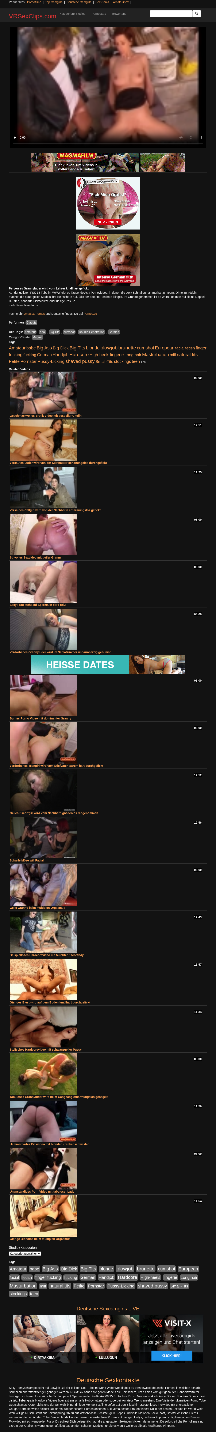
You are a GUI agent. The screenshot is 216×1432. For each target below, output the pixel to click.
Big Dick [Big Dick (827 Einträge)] (61, 347)
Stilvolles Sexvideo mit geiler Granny (36, 557)
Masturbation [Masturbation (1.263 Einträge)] (155, 354)
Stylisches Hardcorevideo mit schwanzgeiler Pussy (46, 1049)
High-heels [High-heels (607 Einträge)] (99, 354)
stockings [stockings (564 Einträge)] (122, 361)
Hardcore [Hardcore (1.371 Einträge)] (79, 354)
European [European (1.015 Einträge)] (164, 347)
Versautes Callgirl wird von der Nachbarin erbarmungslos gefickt (55, 510)
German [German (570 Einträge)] (44, 354)
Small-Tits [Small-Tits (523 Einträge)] (104, 361)
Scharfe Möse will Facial (27, 860)
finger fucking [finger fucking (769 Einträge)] (48, 1277)
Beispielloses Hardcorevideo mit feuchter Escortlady (47, 955)
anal (42, 332)
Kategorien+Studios (72, 13)
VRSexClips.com (32, 16)
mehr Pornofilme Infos (23, 305)
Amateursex (121, 2)
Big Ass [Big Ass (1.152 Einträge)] (44, 347)
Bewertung (119, 13)
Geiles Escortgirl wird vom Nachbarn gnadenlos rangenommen (54, 813)
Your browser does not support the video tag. (108, 87)
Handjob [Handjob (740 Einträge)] (61, 354)
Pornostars (99, 13)
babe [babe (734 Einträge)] (31, 348)
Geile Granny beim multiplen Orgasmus (37, 907)
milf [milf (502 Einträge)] (173, 355)
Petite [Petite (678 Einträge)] (14, 361)
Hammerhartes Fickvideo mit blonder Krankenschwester (49, 1144)
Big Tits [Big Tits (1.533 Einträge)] (77, 347)
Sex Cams (102, 2)
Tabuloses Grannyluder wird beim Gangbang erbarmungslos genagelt (59, 1097)
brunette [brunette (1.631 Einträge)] (127, 347)
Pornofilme (34, 2)
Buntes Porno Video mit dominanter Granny (40, 718)
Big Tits (54, 332)
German (113, 332)
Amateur (30, 332)
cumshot (69, 332)
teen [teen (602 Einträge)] (136, 361)
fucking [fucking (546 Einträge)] (29, 355)
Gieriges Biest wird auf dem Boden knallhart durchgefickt (50, 1002)
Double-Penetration (91, 332)
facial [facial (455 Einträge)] (180, 348)
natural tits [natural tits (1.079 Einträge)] (187, 354)
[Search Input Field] (171, 13)
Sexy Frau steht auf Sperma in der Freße (38, 605)
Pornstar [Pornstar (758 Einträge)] (28, 361)
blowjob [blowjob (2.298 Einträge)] (108, 347)
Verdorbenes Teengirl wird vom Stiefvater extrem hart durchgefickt (56, 765)
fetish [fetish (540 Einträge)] (190, 348)
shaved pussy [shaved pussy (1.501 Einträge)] (79, 361)
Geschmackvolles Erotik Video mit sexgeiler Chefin (46, 415)
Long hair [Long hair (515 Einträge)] (132, 355)
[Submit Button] (196, 13)
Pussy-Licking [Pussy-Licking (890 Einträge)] (51, 361)
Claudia (31, 322)
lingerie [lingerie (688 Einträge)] (117, 354)
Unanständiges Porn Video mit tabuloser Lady (42, 1191)
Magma (37, 337)
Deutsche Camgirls (78, 2)
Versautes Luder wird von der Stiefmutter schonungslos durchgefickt (58, 463)
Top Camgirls (53, 2)
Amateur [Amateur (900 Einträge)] (17, 347)
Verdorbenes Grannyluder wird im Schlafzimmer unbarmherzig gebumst (60, 652)
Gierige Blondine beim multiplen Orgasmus (40, 1239)
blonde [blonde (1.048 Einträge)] (93, 347)
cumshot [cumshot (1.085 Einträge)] (145, 347)
